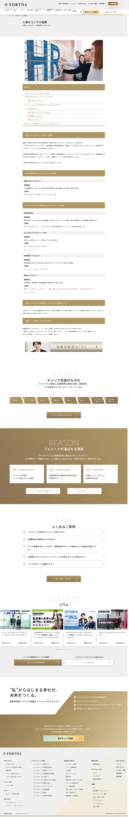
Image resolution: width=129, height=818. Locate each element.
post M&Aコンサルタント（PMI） (39, 112)
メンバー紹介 (10, 785)
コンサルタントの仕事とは (41, 777)
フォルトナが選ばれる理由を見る (41, 491)
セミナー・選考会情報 (12, 794)
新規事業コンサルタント (36, 116)
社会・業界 (96, 806)
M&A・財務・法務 (98, 797)
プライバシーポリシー (22, 814)
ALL (94, 787)
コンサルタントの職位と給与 (41, 783)
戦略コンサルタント (34, 120)
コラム (95, 772)
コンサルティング (11, 802)
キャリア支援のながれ (12, 773)
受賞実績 (8, 770)
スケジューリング (71, 773)
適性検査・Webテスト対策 (74, 780)
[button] (56, 649)
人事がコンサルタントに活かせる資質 (37, 93)
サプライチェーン (98, 803)
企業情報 (101, 4)
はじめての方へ (10, 764)
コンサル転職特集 (87, 662)
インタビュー (97, 776)
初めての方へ (82, 491)
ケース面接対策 (70, 786)
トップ (11, 16)
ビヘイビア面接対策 (72, 783)
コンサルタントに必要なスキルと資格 (44, 780)
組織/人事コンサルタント (36, 100)
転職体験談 (96, 764)
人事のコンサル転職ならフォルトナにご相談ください (42, 124)
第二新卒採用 (32, 108)
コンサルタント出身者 (39, 792)
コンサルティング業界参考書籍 (42, 796)
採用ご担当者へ (120, 761)
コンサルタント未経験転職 (41, 789)
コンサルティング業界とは (41, 764)
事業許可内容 (8, 814)
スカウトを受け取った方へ (14, 777)
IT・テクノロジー (98, 800)
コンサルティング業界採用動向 (42, 767)
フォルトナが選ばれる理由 (14, 767)
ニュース (74, 4)
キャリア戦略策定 (71, 767)
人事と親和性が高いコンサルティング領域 (38, 97)
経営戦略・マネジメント (100, 791)
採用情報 (113, 4)
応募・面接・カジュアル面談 (74, 789)
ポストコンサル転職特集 (36, 662)
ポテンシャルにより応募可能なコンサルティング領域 (42, 105)
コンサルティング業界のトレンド (43, 770)
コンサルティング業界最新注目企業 (43, 773)
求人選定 (68, 770)
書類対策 (68, 777)
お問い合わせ (82, 4)
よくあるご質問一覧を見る (62, 579)
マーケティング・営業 (99, 794)
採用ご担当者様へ (65, 4)
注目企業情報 (97, 779)
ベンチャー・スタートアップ (14, 805)
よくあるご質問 (92, 4)
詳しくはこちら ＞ (30, 249)
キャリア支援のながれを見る (62, 415)
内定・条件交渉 (70, 792)
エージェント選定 (71, 764)
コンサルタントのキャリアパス (42, 786)
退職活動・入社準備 (72, 796)
